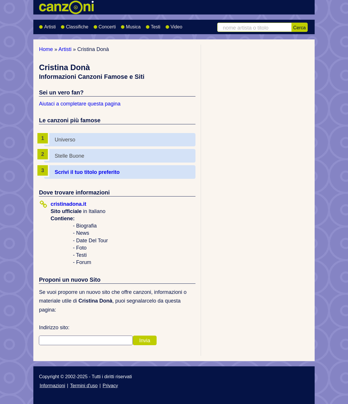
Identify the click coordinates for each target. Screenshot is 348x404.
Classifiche (74, 25)
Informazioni (52, 385)
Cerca (299, 27)
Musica (131, 25)
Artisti (47, 25)
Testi (153, 25)
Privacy (110, 385)
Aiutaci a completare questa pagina (79, 104)
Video (173, 25)
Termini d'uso (84, 385)
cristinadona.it (68, 204)
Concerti (104, 25)
